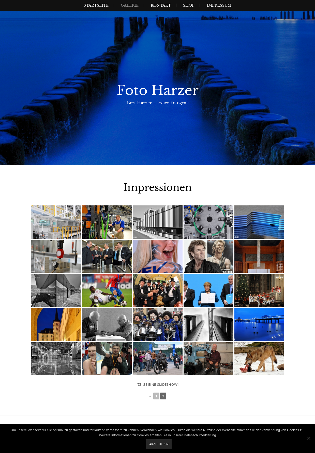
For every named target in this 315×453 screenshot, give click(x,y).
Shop (188, 5)
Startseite (96, 5)
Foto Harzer (158, 90)
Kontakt (161, 5)
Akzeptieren (159, 444)
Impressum (219, 5)
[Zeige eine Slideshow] (158, 384)
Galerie (130, 5)
